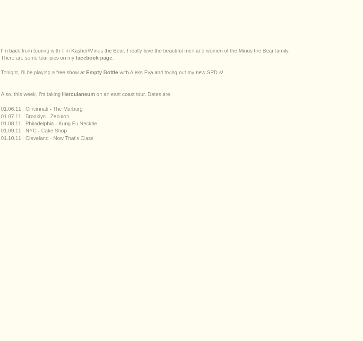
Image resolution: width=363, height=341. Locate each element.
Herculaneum (78, 94)
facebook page (94, 58)
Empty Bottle (102, 72)
